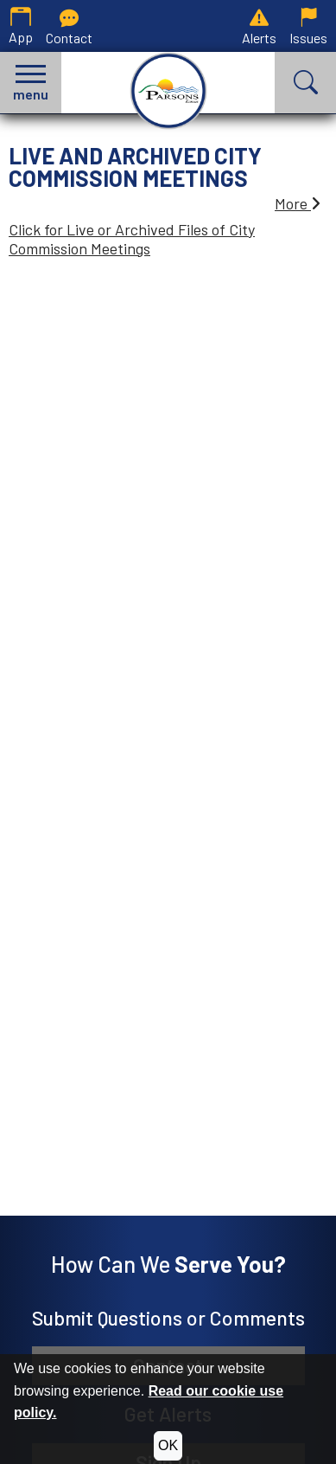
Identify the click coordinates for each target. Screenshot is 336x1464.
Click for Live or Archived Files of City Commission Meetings (132, 239)
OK (168, 1445)
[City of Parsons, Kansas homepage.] (168, 91)
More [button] (297, 203)
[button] (30, 83)
